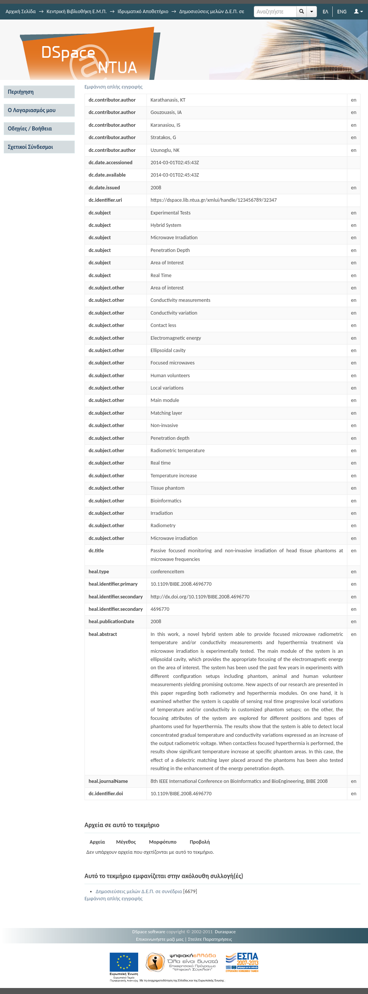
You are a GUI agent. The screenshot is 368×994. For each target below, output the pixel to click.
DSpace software (148, 931)
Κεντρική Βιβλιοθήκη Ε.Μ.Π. (77, 11)
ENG (342, 11)
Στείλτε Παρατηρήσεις (210, 939)
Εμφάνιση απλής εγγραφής (113, 87)
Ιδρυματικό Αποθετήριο (143, 11)
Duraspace (225, 931)
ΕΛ (325, 11)
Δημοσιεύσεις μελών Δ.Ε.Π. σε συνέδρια (139, 891)
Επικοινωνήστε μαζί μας (160, 939)
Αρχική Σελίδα (21, 11)
